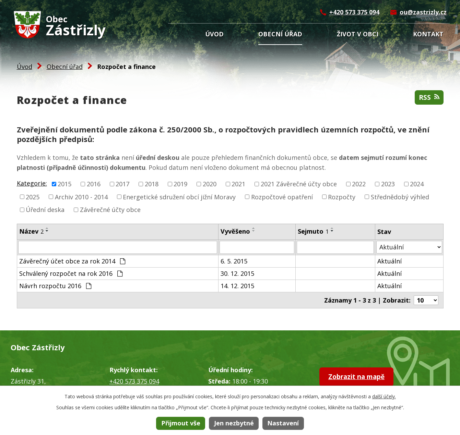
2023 (388, 184)
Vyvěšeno (235, 231)
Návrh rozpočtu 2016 (55, 286)
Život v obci (357, 34)
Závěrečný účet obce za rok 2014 (72, 261)
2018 (151, 184)
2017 (122, 184)
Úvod (214, 34)
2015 (64, 184)
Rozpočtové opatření (282, 196)
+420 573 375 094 (354, 12)
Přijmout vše (180, 423)
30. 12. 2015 (237, 273)
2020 (209, 184)
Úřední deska (45, 209)
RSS (428, 98)
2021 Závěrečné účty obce (299, 184)
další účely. (384, 396)
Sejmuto (313, 231)
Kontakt (428, 34)
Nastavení (283, 423)
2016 (94, 184)
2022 (359, 184)
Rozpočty (341, 196)
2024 (417, 184)
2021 (238, 184)
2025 (32, 196)
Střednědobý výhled (400, 196)
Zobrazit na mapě (361, 377)
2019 (180, 184)
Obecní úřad (280, 34)
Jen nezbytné (234, 423)
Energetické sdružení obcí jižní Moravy (179, 196)
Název (31, 231)
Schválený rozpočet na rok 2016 (70, 273)
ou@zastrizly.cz (423, 12)
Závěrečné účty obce (110, 209)
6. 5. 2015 (234, 261)
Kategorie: (32, 183)
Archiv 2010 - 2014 (81, 196)
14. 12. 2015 (237, 286)
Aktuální (389, 261)
